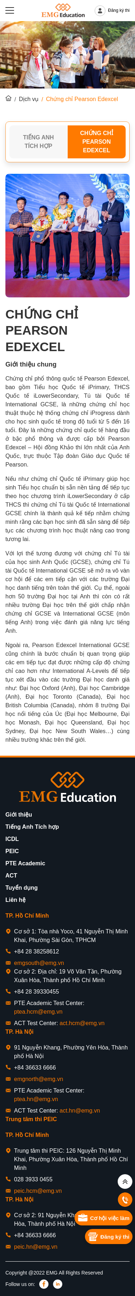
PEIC (12, 851)
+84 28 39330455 (36, 992)
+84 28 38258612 (36, 951)
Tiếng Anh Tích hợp (32, 827)
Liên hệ (15, 900)
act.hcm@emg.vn (82, 1023)
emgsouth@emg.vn (39, 963)
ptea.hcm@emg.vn (38, 1012)
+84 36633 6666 (35, 1068)
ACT (11, 875)
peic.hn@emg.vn (35, 1247)
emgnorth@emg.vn (38, 1079)
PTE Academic (25, 863)
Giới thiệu (18, 815)
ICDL (12, 839)
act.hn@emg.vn (80, 1111)
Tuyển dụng (21, 888)
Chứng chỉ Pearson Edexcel (96, 141)
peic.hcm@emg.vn (38, 1191)
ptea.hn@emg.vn (36, 1099)
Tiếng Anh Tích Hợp (38, 141)
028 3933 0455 (33, 1179)
